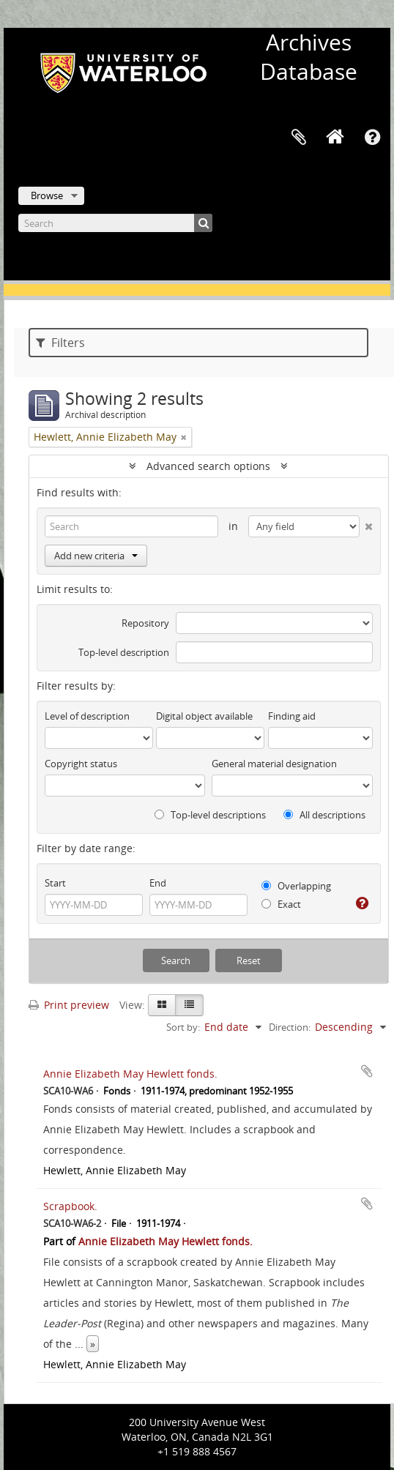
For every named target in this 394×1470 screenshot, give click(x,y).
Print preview (69, 1005)
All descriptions (324, 814)
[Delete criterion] (366, 523)
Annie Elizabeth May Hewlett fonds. (130, 1074)
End (157, 882)
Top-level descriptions (210, 814)
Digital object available (204, 716)
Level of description (87, 716)
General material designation (274, 763)
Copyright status (81, 763)
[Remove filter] (184, 437)
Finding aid (292, 716)
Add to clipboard (367, 1071)
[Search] (115, 223)
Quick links (372, 137)
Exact (281, 904)
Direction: (290, 1027)
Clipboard (298, 137)
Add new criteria (96, 555)
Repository (145, 623)
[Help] (361, 903)
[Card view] (162, 1005)
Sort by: (183, 1027)
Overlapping (296, 885)
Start (55, 882)
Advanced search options (208, 466)
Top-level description (123, 652)
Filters (60, 343)
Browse (47, 195)
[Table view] (189, 1005)
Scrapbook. (70, 1206)
